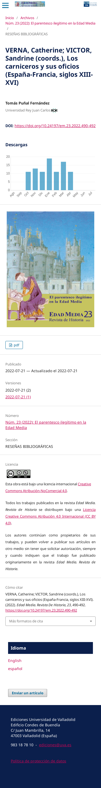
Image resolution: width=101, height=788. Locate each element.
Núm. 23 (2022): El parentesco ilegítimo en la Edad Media (50, 23)
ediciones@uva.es (55, 744)
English (15, 660)
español (15, 668)
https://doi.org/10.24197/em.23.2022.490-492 (55, 125)
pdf (16, 345)
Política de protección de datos (38, 760)
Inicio (9, 17)
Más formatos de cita (26, 621)
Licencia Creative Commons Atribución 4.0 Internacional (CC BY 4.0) (50, 516)
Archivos (27, 17)
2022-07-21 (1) (18, 396)
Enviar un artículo (27, 693)
